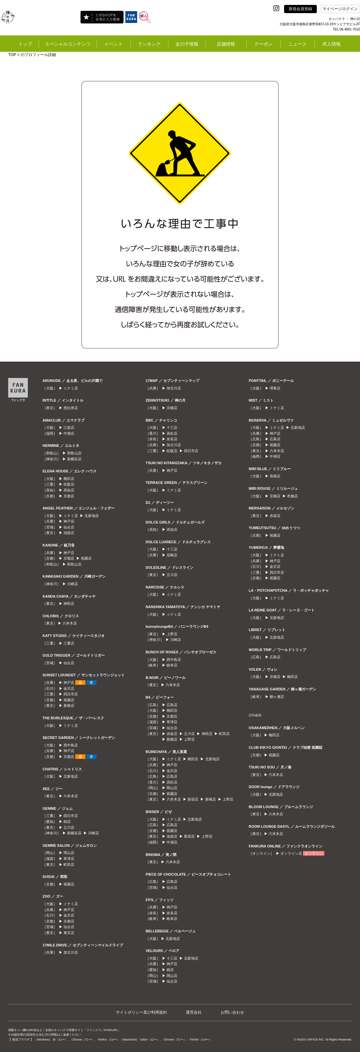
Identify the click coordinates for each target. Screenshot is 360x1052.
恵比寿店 (70, 408)
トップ (25, 44)
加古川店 (70, 952)
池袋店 (68, 533)
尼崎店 (172, 555)
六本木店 (70, 623)
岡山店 (68, 853)
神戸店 (68, 521)
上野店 (172, 634)
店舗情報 (226, 44)
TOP (12, 54)
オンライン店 (291, 853)
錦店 (67, 822)
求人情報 (331, 44)
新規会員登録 (300, 9)
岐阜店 (172, 665)
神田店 (68, 603)
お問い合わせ (232, 1012)
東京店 (68, 933)
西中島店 (70, 745)
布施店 (292, 496)
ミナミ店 (70, 388)
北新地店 (91, 516)
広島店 (172, 705)
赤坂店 (172, 734)
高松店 (172, 433)
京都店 (68, 496)
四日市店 (70, 694)
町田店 (68, 864)
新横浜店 (74, 459)
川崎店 (72, 584)
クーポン (263, 44)
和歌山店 (74, 453)
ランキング (149, 44)
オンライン (314, 853)
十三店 (172, 427)
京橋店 (172, 408)
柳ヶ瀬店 (277, 697)
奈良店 (172, 439)
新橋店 (68, 705)
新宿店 (193, 799)
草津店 (68, 859)
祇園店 (86, 558)
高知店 (68, 490)
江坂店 (68, 427)
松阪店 (68, 484)
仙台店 (68, 527)
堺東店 (275, 388)
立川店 (68, 827)
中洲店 (68, 433)
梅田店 (68, 479)
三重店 (68, 643)
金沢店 (68, 688)
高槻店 (275, 476)
